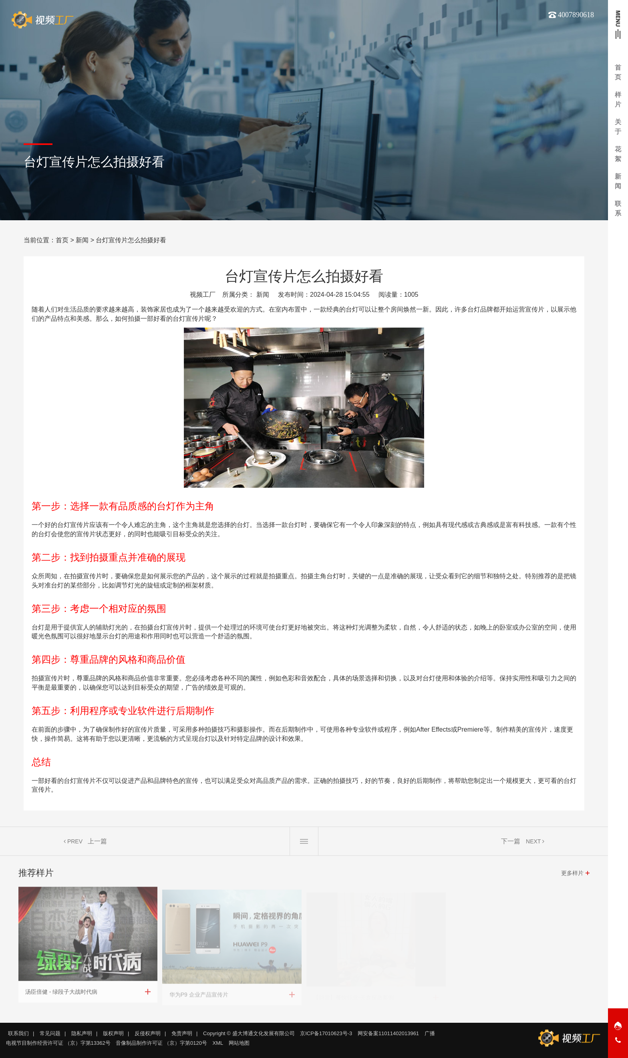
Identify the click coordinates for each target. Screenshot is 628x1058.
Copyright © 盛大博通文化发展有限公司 (248, 1033)
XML (218, 1043)
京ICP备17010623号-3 (326, 1033)
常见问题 (50, 1033)
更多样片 (572, 875)
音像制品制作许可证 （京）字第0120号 (161, 1043)
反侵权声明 (148, 1033)
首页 (62, 240)
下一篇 (510, 843)
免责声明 (181, 1033)
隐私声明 (81, 1033)
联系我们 (18, 1033)
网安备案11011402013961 (388, 1033)
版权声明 (113, 1033)
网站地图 (239, 1043)
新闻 (82, 240)
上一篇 (97, 843)
